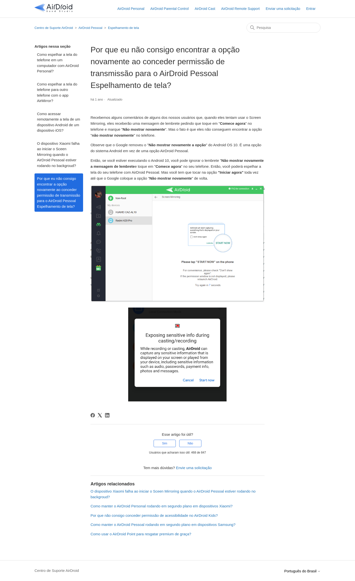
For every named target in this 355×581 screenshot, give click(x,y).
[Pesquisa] (283, 28)
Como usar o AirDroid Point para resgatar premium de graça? (140, 534)
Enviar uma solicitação (283, 9)
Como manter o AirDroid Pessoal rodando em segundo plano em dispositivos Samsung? (162, 524)
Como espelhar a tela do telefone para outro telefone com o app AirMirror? (57, 92)
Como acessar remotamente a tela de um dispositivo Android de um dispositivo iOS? (58, 122)
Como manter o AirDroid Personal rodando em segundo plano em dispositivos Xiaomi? (161, 506)
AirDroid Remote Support (240, 9)
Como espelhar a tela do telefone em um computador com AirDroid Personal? (58, 62)
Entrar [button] (311, 9)
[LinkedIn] (107, 415)
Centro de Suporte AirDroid (54, 28)
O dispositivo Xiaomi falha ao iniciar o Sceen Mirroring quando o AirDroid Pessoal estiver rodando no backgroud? (58, 154)
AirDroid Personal (130, 9)
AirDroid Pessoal (90, 28)
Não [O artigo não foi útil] (190, 443)
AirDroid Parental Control (169, 9)
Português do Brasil (302, 571)
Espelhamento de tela (123, 28)
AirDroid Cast (205, 9)
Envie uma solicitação (194, 468)
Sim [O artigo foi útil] (164, 443)
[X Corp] (100, 415)
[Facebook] (92, 415)
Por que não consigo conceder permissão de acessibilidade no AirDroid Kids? (154, 515)
